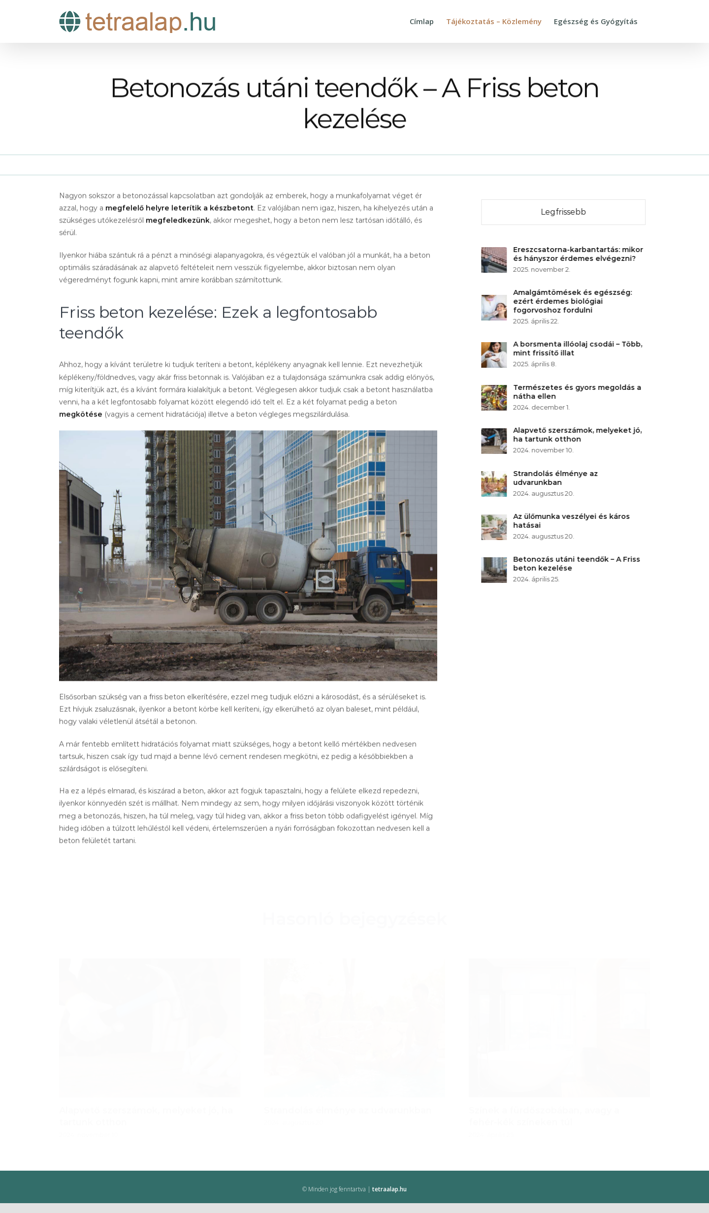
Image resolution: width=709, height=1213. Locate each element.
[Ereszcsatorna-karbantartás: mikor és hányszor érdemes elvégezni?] (495, 253)
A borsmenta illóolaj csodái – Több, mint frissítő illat (578, 348)
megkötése (80, 415)
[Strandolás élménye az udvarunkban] (495, 477)
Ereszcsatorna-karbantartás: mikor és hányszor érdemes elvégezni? (579, 254)
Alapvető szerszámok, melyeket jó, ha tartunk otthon (578, 435)
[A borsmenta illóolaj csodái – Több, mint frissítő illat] (495, 348)
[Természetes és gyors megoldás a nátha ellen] (495, 390)
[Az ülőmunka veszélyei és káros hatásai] (495, 520)
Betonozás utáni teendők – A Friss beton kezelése (577, 564)
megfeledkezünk (178, 221)
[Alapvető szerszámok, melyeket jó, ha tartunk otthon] (495, 434)
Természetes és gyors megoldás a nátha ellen (578, 392)
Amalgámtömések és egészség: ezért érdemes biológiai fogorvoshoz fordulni (573, 301)
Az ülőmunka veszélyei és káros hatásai (572, 521)
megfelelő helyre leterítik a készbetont (179, 208)
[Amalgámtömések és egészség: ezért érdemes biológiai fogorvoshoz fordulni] (495, 300)
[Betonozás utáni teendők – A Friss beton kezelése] (495, 563)
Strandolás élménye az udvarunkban (556, 478)
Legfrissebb (564, 212)
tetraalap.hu (389, 1189)
